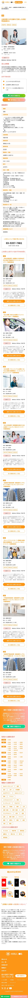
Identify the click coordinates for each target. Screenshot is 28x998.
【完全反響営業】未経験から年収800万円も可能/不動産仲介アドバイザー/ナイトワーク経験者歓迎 (13, 260)
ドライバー (21, 816)
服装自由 (22, 830)
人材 (24, 806)
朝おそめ (13, 834)
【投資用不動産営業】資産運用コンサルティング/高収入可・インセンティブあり (14, 655)
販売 (18, 786)
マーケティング (6, 803)
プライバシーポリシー (21, 979)
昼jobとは (4, 959)
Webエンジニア (18, 793)
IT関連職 (17, 789)
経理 (4, 820)
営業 (23, 810)
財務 (4, 796)
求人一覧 (3, 962)
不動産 (10, 806)
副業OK (5, 834)
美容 (24, 820)
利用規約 (12, 979)
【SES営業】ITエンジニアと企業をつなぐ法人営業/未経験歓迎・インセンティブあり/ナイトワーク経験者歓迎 (14, 370)
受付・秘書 (15, 810)
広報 (4, 816)
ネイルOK (5, 830)
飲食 (10, 823)
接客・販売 (11, 816)
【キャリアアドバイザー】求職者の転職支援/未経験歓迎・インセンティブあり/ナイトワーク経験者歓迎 (14, 542)
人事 (10, 789)
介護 (4, 823)
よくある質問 (4, 979)
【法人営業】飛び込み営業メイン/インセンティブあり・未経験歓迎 (13, 315)
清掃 (18, 800)
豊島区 (10, 7)
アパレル (11, 796)
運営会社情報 (4, 982)
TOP (2, 7)
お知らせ (3, 971)
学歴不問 (14, 830)
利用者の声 (4, 965)
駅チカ (20, 834)
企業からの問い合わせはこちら (7, 985)
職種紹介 (3, 968)
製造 (4, 806)
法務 (23, 813)
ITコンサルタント (7, 813)
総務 (17, 820)
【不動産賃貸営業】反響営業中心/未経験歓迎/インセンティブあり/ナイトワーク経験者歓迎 (13, 599)
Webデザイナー (7, 793)
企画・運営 (5, 810)
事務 (17, 806)
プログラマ (17, 803)
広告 (17, 813)
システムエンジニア (8, 800)
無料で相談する (20, 975)
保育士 (10, 820)
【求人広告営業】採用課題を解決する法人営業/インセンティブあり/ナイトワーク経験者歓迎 (14, 427)
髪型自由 (5, 837)
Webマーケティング (8, 786)
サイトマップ (13, 982)
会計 (4, 789)
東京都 (6, 7)
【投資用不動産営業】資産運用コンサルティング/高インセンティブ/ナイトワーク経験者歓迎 (14, 484)
